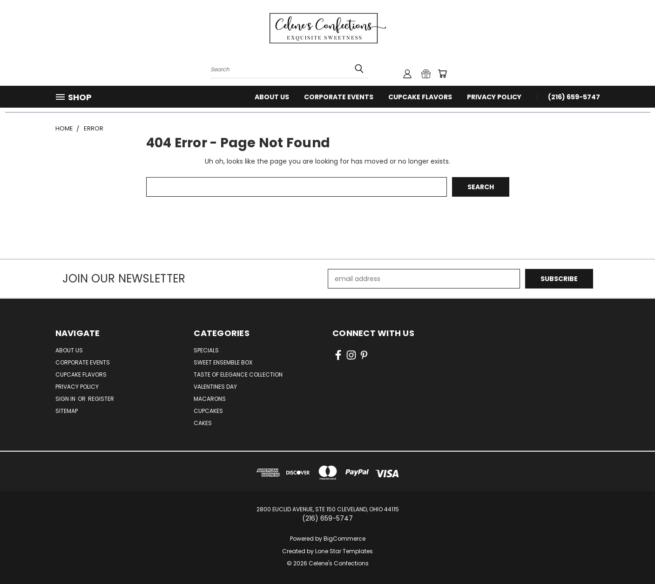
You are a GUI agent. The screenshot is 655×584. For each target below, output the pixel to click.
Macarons (210, 399)
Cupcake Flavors (420, 97)
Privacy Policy (494, 97)
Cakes (203, 423)
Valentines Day (215, 387)
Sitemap (66, 411)
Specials (206, 350)
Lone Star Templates (344, 551)
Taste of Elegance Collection (238, 374)
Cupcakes (208, 411)
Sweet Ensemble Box (223, 362)
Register (101, 399)
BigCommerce (344, 539)
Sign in (66, 399)
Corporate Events (338, 97)
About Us (272, 97)
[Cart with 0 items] (442, 73)
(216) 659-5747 (574, 97)
